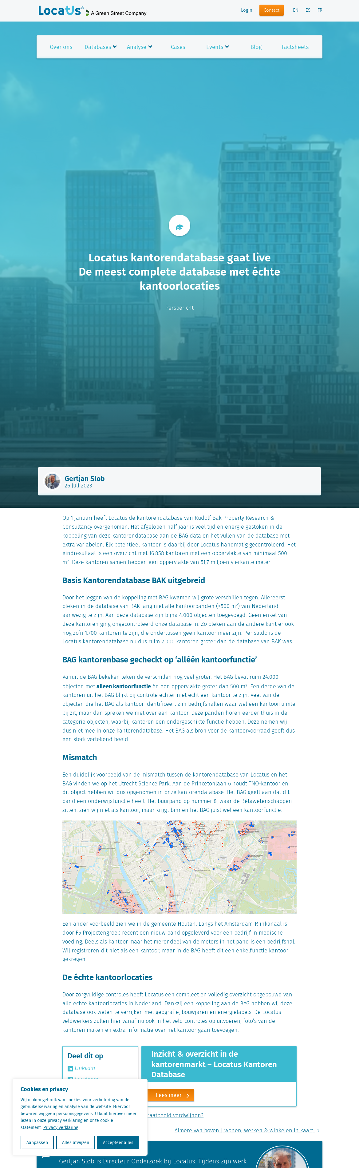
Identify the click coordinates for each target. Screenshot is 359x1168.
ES (308, 10)
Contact (271, 10)
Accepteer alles (118, 1142)
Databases (98, 47)
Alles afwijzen (75, 1142)
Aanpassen (37, 1142)
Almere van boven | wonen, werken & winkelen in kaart (248, 1130)
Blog (256, 47)
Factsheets (295, 47)
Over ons (61, 47)
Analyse (136, 47)
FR (320, 10)
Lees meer (175, 1095)
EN (295, 10)
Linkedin (81, 1068)
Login (246, 10)
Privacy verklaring (60, 1127)
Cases (178, 47)
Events (214, 47)
